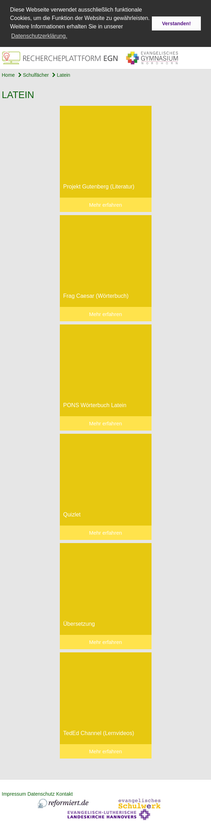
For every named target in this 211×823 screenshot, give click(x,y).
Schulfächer (33, 74)
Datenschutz (41, 793)
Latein (61, 74)
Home (8, 74)
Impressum (14, 793)
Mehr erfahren (105, 204)
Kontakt (64, 793)
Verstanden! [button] (176, 23)
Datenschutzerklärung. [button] (39, 36)
